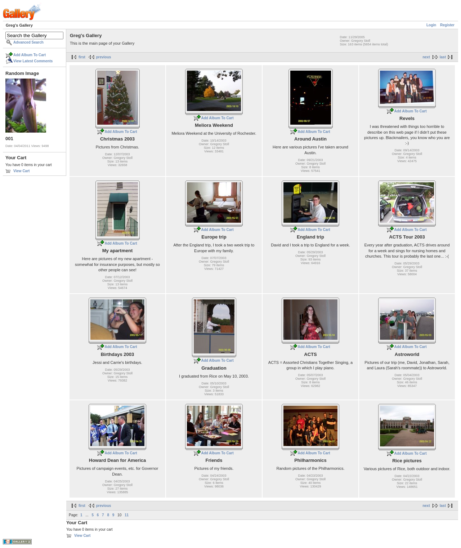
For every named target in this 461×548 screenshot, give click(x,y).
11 (127, 515)
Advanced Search (28, 42)
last (443, 57)
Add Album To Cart (29, 55)
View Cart (21, 171)
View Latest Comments (33, 61)
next (426, 57)
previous (103, 57)
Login (431, 25)
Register (447, 25)
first (82, 57)
